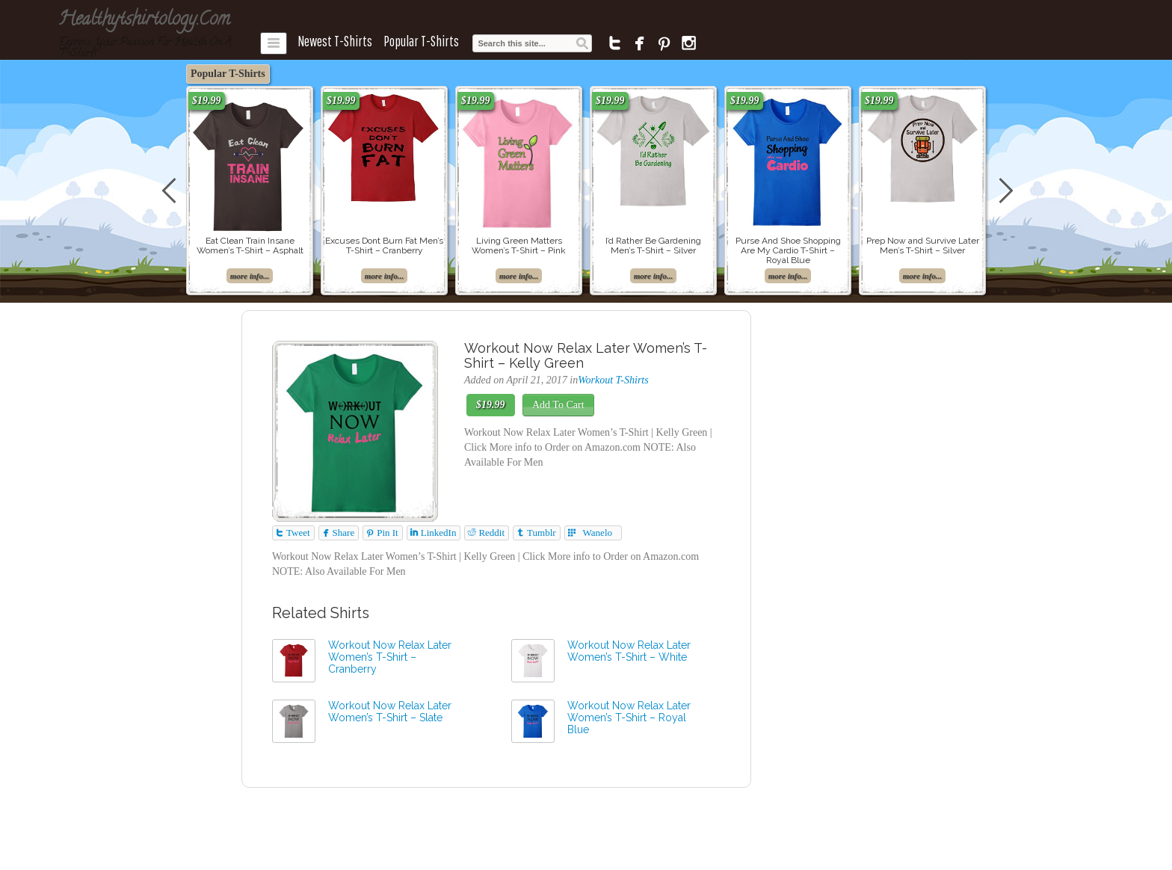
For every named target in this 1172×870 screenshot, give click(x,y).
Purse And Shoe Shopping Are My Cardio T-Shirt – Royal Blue (788, 250)
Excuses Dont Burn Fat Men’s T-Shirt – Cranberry (384, 245)
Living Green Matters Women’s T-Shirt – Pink (519, 245)
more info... (250, 275)
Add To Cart (558, 404)
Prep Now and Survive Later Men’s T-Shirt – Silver (922, 245)
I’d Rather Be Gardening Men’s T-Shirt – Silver (653, 245)
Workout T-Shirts (613, 380)
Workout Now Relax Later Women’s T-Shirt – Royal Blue (629, 717)
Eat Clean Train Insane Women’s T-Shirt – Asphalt (250, 245)
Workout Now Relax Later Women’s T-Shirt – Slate (389, 712)
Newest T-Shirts (334, 41)
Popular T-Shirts (421, 41)
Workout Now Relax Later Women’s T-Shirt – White (629, 651)
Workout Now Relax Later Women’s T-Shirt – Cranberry (389, 657)
